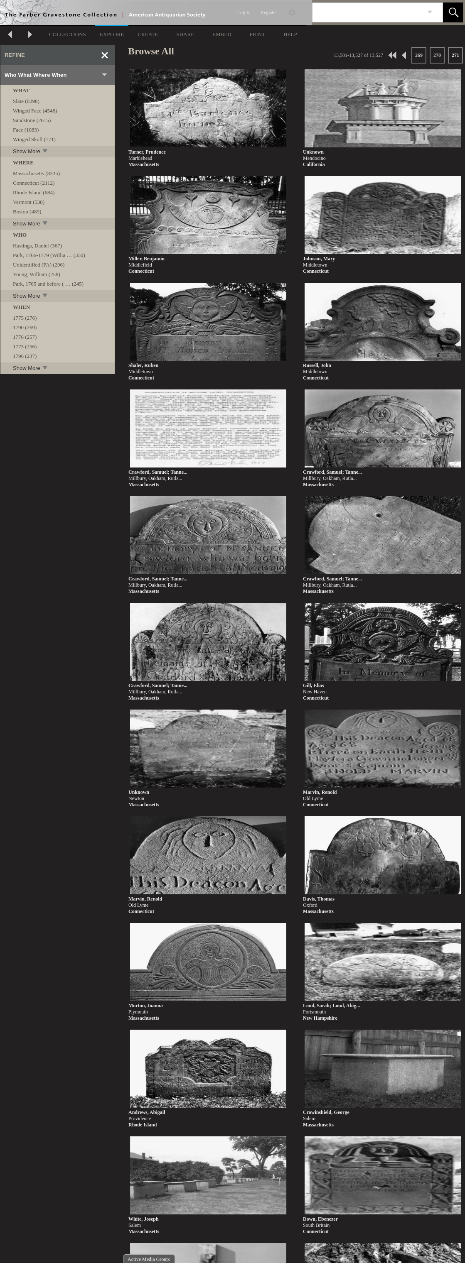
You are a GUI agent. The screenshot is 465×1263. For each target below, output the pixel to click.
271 (455, 55)
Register (269, 12)
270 (437, 55)
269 (419, 55)
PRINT (258, 34)
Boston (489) (27, 211)
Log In (244, 12)
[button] (453, 12)
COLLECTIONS (67, 34)
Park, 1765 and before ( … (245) (48, 284)
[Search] (368, 12)
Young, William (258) (36, 274)
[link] (430, 12)
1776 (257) (25, 337)
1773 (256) (25, 346)
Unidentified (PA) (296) (38, 265)
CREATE (148, 34)
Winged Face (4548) (35, 111)
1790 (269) (25, 327)
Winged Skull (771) (34, 139)
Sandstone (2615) (32, 120)
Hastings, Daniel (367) (37, 245)
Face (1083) (26, 130)
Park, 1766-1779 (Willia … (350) (49, 255)
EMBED (221, 34)
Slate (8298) (26, 101)
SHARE (185, 34)
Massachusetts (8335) (36, 173)
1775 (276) (25, 318)
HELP (290, 34)
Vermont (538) (28, 202)
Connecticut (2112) (33, 183)
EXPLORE (112, 34)
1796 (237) (25, 356)
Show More (31, 151)
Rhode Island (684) (33, 192)
